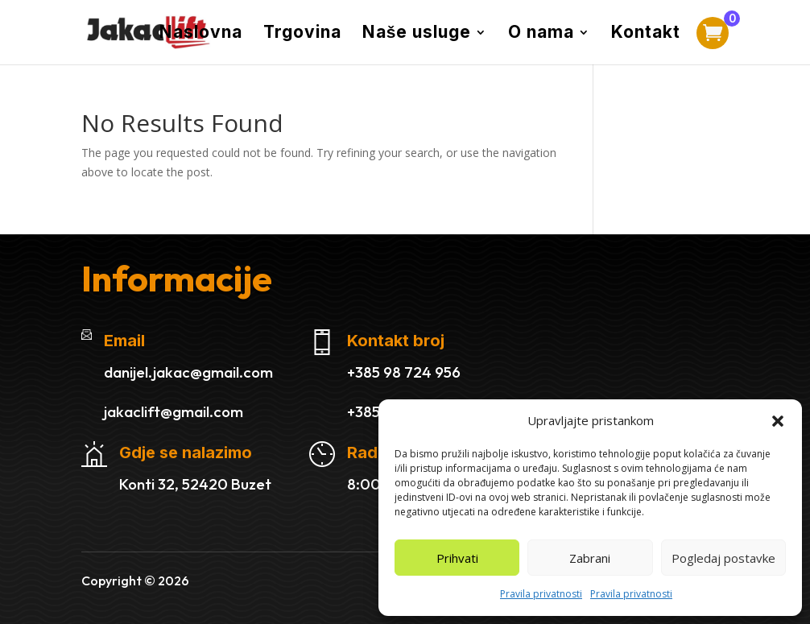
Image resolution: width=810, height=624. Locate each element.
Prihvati (457, 558)
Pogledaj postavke (723, 558)
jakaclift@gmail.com (173, 411)
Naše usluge (417, 34)
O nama (541, 34)
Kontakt (645, 34)
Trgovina (302, 34)
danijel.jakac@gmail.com (188, 372)
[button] (778, 421)
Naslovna (200, 34)
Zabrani (589, 558)
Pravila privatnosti (541, 594)
